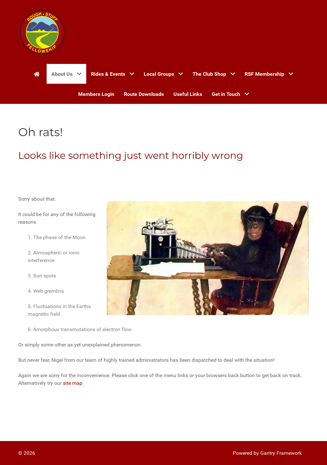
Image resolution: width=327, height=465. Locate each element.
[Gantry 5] (42, 32)
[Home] (38, 74)
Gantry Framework (281, 453)
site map (72, 383)
